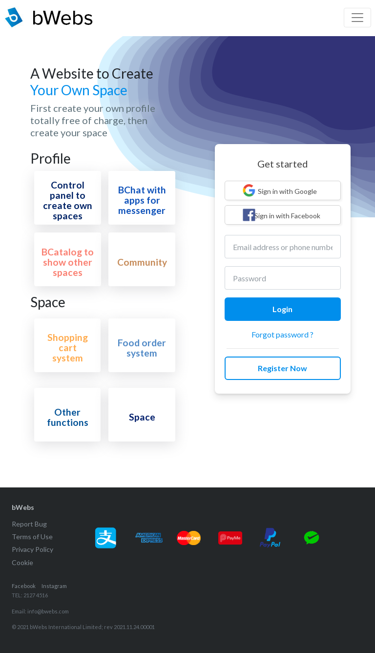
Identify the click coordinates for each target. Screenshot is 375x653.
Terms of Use (32, 536)
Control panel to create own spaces (67, 200)
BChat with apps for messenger (142, 200)
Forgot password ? (282, 334)
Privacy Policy (32, 549)
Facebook (24, 586)
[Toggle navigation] (357, 17)
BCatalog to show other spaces (68, 262)
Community (142, 262)
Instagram (54, 586)
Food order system (142, 347)
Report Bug (29, 524)
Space (142, 417)
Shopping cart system (67, 347)
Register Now (282, 368)
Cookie (22, 562)
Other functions (67, 417)
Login (282, 309)
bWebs (23, 507)
